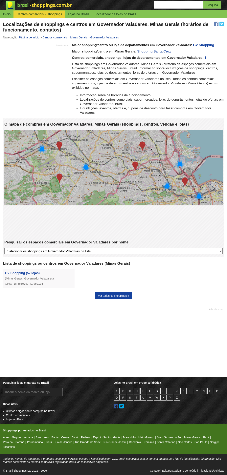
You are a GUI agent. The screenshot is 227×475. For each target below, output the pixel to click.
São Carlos (185, 442)
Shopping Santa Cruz (154, 51)
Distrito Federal (81, 437)
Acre (6, 437)
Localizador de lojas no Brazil (115, 14)
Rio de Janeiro (63, 442)
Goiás (117, 437)
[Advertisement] (36, 76)
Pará (206, 437)
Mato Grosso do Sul (169, 437)
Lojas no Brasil (15, 419)
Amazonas (42, 437)
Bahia (54, 437)
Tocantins (9, 446)
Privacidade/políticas (211, 470)
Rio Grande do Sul (114, 442)
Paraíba (8, 442)
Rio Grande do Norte (88, 442)
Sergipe (214, 442)
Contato (155, 470)
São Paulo (200, 442)
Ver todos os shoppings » (113, 295)
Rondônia (135, 442)
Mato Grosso (146, 437)
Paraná (19, 442)
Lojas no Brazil (78, 14)
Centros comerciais (18, 415)
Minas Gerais (192, 437)
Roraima (149, 442)
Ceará (65, 437)
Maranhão (129, 437)
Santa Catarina (166, 442)
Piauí (49, 442)
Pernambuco (35, 442)
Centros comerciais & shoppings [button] (39, 14)
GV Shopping (203, 45)
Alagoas (16, 437)
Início (7, 14)
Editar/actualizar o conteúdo (179, 470)
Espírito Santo (101, 437)
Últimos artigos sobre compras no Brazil (30, 411)
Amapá (28, 437)
